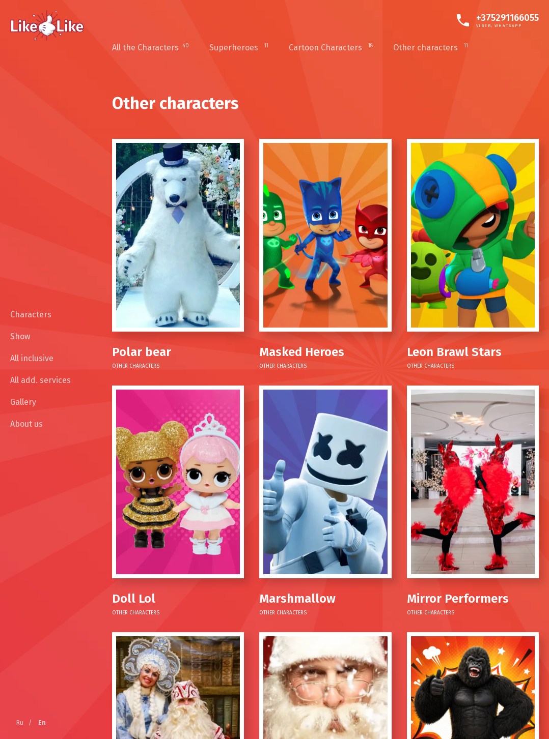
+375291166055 (507, 17)
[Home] (47, 25)
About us (26, 424)
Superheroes (238, 47)
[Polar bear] (178, 235)
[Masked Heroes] (325, 235)
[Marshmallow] (325, 482)
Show (20, 336)
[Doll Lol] (178, 482)
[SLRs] (473, 482)
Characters (30, 314)
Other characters (430, 47)
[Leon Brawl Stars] (473, 235)
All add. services (40, 380)
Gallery (23, 402)
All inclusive (31, 358)
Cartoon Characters (331, 47)
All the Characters (150, 47)
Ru (19, 722)
